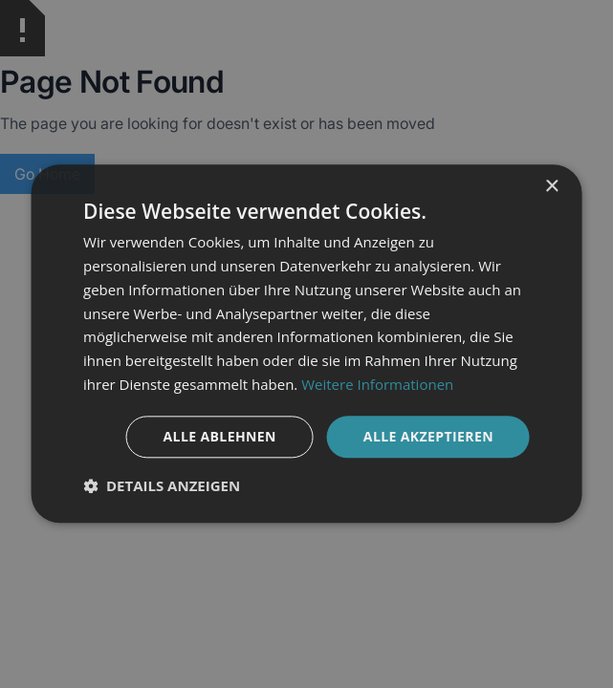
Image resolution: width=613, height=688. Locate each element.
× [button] (551, 187)
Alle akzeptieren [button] (428, 436)
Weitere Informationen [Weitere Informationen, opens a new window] (377, 384)
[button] (161, 486)
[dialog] (306, 344)
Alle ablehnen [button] (220, 436)
